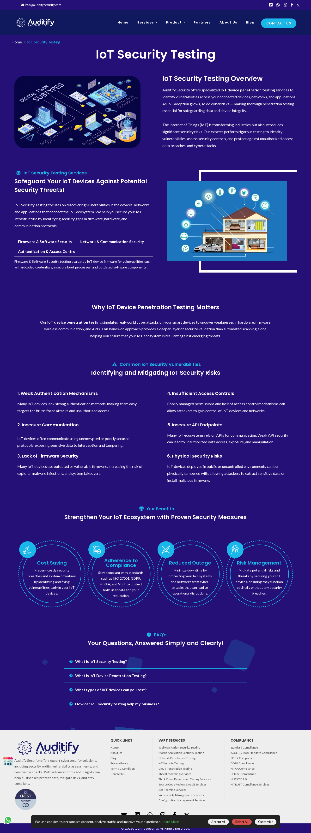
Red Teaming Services (173, 789)
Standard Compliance (244, 747)
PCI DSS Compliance (243, 774)
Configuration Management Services (182, 800)
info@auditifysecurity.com (41, 5)
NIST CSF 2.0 (239, 779)
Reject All (241, 822)
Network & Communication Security (112, 241)
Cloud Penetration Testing (175, 768)
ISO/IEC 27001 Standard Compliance (254, 753)
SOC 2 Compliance (242, 758)
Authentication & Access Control (47, 251)
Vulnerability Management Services (181, 795)
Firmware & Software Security (45, 241)
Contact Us (278, 23)
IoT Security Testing (171, 763)
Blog (113, 758)
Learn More (170, 822)
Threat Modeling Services (175, 774)
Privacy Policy (119, 763)
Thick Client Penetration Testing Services (185, 779)
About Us (116, 753)
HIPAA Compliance (243, 768)
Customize (265, 822)
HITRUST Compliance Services (250, 784)
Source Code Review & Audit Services (183, 784)
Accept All (218, 822)
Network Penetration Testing (177, 758)
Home (17, 42)
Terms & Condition (122, 768)
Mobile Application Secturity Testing (181, 753)
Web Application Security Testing (179, 747)
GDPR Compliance (242, 763)
